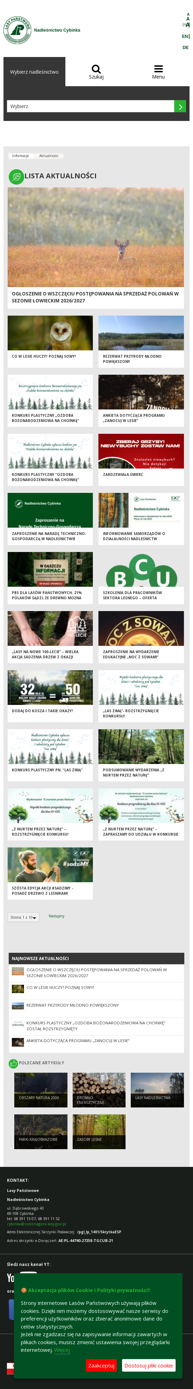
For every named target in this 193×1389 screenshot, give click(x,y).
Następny (56, 915)
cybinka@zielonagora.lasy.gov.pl (36, 1223)
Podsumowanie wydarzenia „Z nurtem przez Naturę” (133, 772)
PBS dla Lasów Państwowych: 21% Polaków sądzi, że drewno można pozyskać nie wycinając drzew (47, 597)
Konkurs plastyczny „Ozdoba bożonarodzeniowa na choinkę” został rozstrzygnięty (45, 420)
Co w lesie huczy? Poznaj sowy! (44, 356)
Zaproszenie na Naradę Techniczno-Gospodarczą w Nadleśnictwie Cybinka (49, 538)
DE (185, 47)
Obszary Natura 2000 (39, 1097)
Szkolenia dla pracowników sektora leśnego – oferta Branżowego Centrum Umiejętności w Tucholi (139, 600)
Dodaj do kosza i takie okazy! (42, 710)
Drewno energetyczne (90, 1100)
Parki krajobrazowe (38, 1139)
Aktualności (48, 155)
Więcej (62, 1349)
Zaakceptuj (101, 1365)
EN (185, 36)
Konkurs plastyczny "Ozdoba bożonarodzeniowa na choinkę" (45, 477)
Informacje (20, 155)
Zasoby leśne (89, 1139)
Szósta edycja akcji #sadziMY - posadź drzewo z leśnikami (42, 891)
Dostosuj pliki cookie (148, 1365)
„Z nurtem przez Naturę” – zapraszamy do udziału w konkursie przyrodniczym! (140, 834)
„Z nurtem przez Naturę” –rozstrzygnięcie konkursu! (40, 832)
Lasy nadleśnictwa (152, 1097)
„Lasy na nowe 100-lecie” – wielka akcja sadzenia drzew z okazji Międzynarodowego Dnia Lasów (45, 656)
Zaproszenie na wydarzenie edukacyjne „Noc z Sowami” (131, 654)
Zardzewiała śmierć (123, 474)
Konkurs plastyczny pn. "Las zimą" (47, 769)
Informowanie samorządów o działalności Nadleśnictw (134, 536)
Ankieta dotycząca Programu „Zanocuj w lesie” (134, 418)
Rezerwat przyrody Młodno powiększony (72, 1005)
